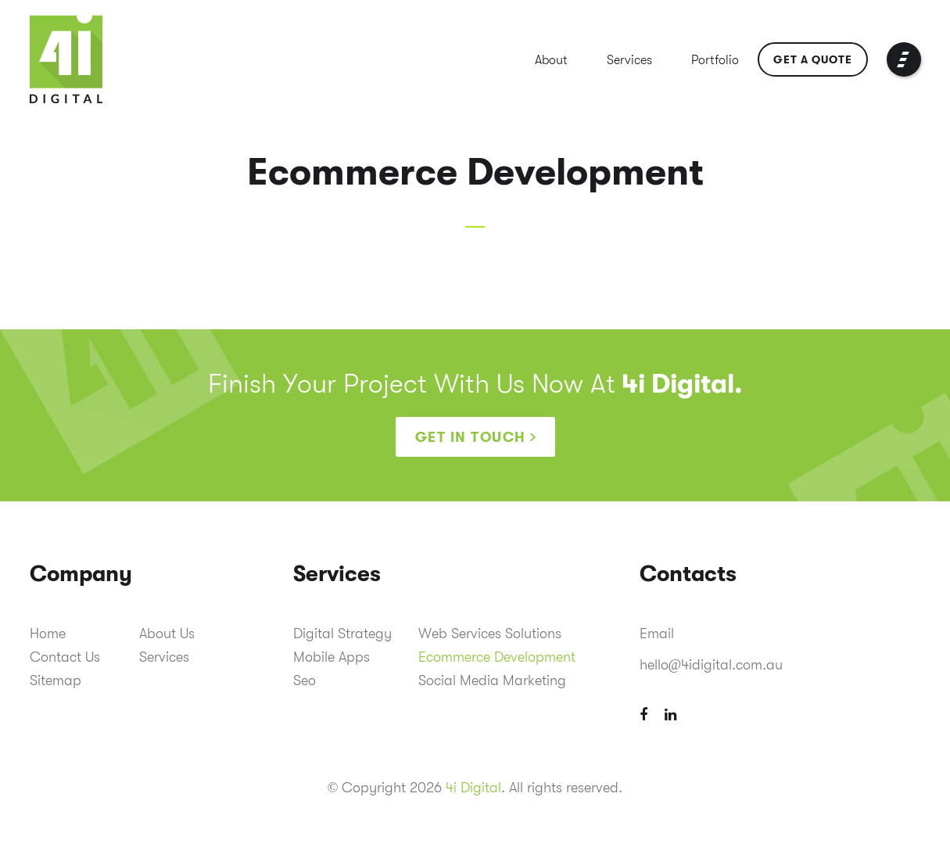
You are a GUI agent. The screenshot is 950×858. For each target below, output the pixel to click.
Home (48, 633)
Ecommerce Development (496, 657)
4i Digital (473, 787)
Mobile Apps (331, 657)
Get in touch (470, 437)
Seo (304, 680)
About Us (167, 633)
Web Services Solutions (489, 633)
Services (629, 60)
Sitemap (55, 680)
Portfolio (715, 60)
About (551, 60)
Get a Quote (812, 59)
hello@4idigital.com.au (711, 665)
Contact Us (65, 657)
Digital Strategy (342, 633)
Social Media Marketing (492, 680)
